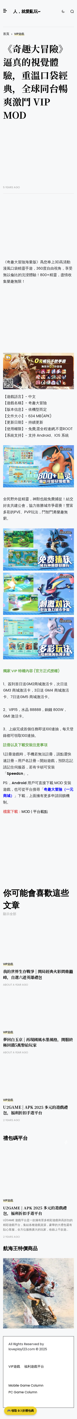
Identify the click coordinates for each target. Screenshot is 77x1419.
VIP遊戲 (19, 34)
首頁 (6, 34)
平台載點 (40, 811)
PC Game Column (22, 1392)
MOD (26, 811)
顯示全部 (9, 914)
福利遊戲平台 (34, 1366)
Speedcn (15, 773)
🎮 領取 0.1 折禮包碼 (20, 1411)
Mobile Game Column (25, 1385)
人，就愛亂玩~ (26, 11)
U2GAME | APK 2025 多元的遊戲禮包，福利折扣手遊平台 (35, 1109)
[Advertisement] (38, 156)
